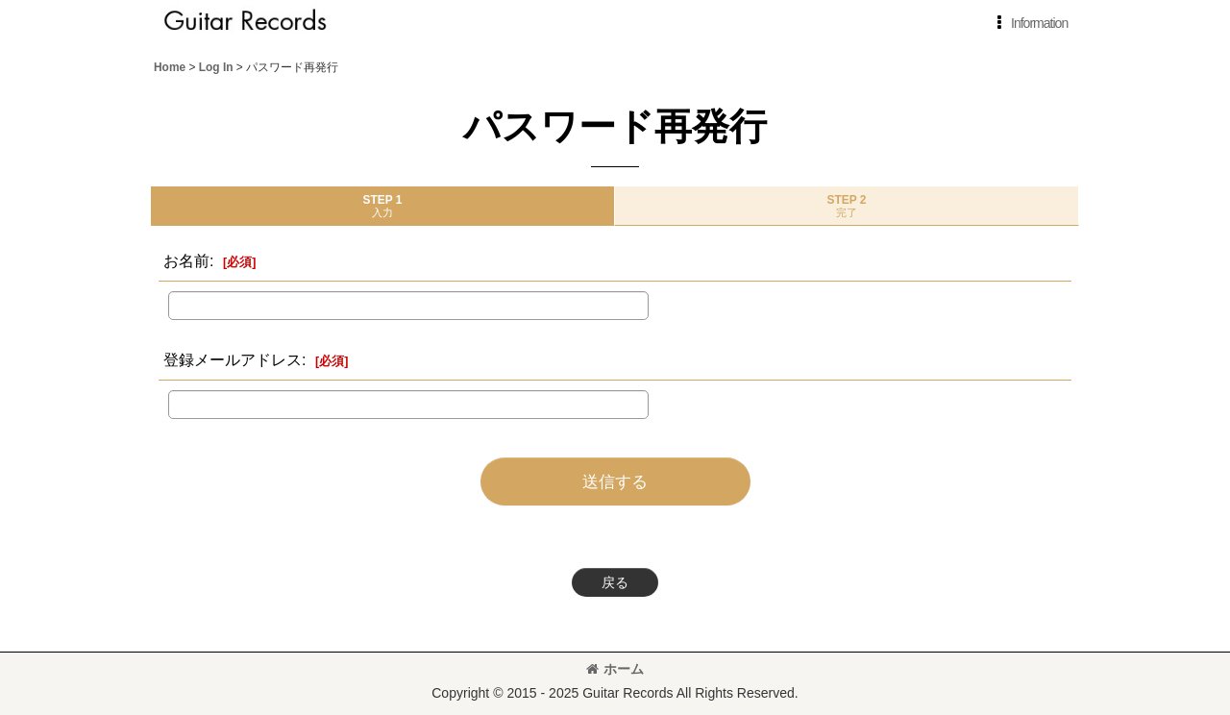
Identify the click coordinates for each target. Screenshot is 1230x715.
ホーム (615, 669)
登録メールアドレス (232, 359)
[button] (1028, 23)
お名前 (186, 260)
